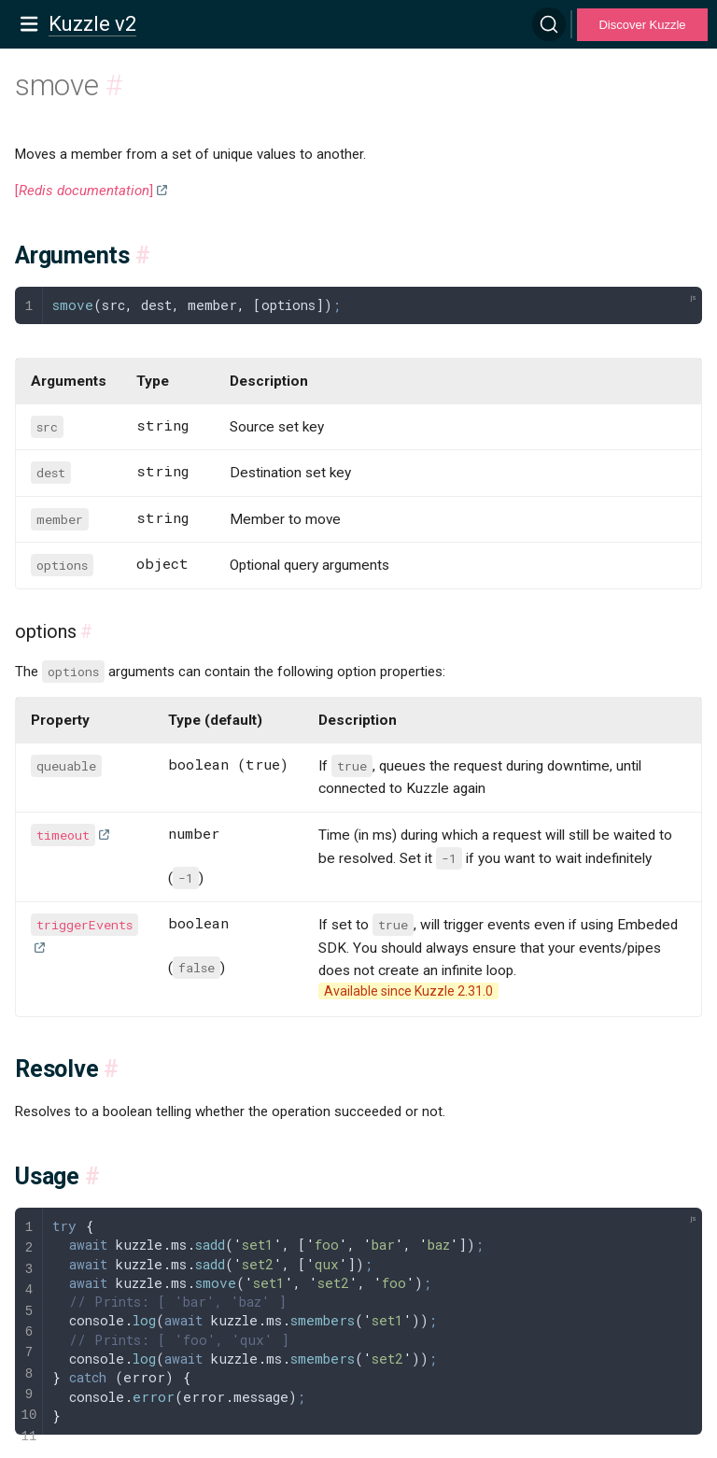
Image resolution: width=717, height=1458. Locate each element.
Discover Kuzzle (641, 25)
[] (84, 190)
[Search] (549, 24)
